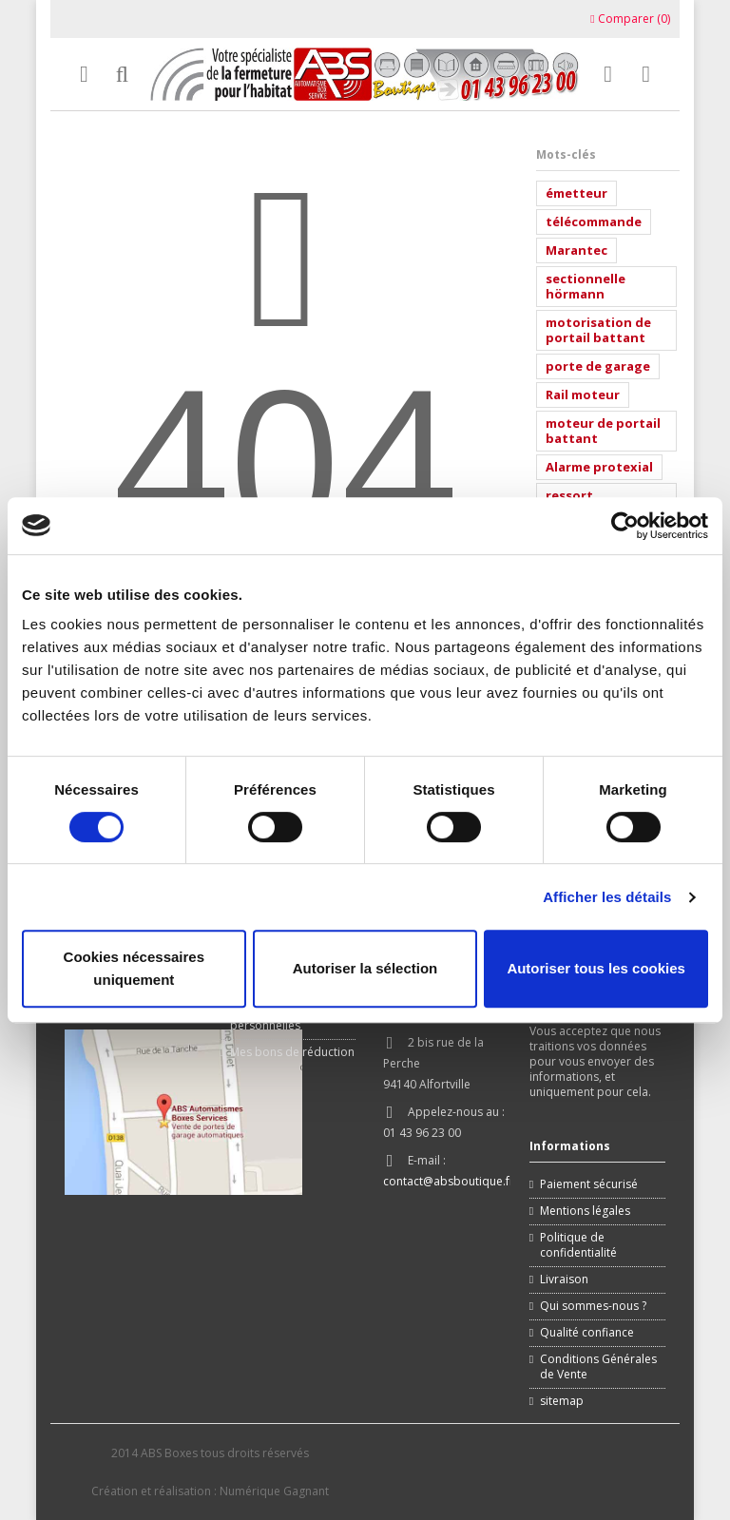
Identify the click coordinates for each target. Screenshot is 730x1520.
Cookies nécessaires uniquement (134, 968)
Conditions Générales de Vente (598, 1367)
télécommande (594, 221)
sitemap (562, 1401)
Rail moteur (583, 394)
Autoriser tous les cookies (596, 968)
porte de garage (598, 366)
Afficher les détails (607, 897)
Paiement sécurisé (589, 1184)
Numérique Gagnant (274, 1491)
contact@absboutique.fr (448, 1181)
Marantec (576, 250)
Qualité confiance (587, 1332)
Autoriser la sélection (365, 968)
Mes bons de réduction (292, 1052)
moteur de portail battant (603, 430)
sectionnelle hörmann (585, 286)
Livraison (564, 1279)
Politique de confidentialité (578, 1245)
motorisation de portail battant (598, 330)
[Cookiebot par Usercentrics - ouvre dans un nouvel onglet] (625, 525)
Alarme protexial (599, 466)
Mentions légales (585, 1211)
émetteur (576, 193)
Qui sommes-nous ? (593, 1306)
